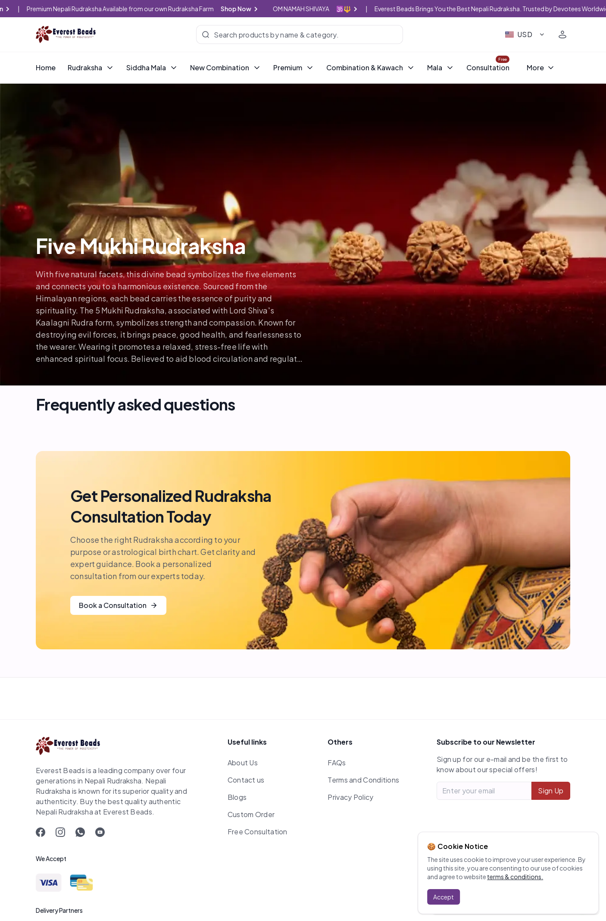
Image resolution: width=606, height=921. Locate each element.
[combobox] (525, 34)
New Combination (225, 67)
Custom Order (251, 814)
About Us (243, 762)
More (541, 67)
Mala (440, 67)
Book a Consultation (118, 605)
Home (46, 67)
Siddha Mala (152, 67)
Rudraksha (91, 67)
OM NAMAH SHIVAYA (328, 8)
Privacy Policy (350, 797)
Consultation (487, 67)
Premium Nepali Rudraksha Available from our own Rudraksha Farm (151, 8)
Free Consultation (257, 831)
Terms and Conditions (363, 779)
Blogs (237, 797)
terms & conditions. (515, 876)
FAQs (337, 762)
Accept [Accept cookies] (443, 897)
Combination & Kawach (370, 67)
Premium (293, 67)
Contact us (246, 779)
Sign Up (550, 790)
